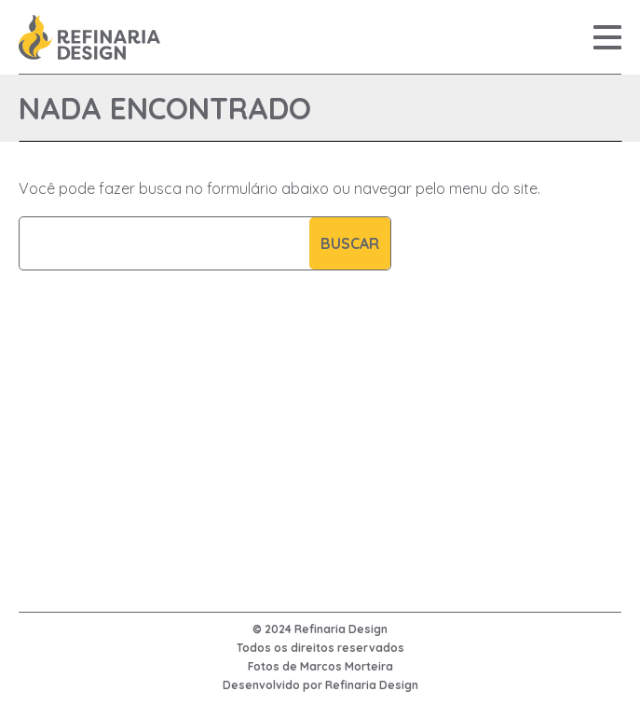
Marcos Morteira (346, 666)
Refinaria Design (371, 685)
